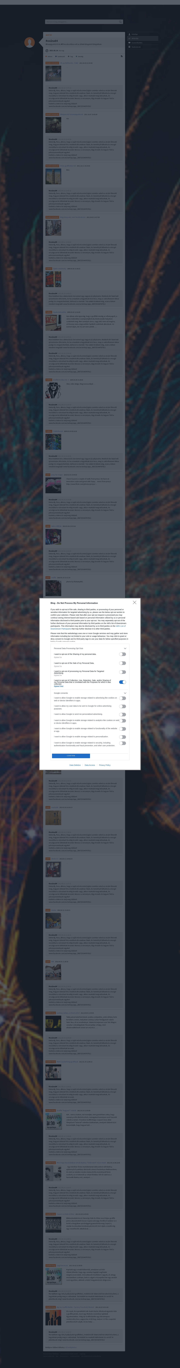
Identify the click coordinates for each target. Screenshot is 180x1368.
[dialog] (90, 684)
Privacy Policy (104, 765)
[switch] (122, 654)
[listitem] (90, 648)
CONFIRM (71, 756)
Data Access (90, 765)
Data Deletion (75, 765)
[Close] (135, 603)
